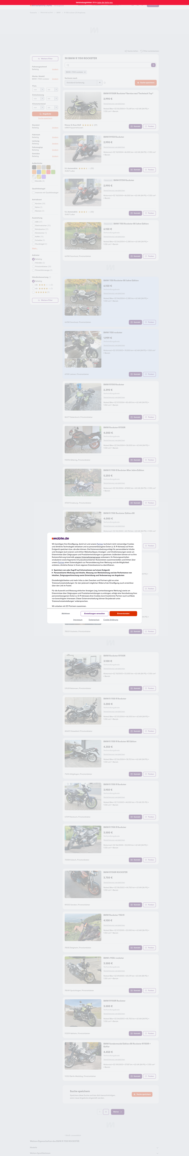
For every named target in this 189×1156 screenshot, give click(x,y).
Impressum (77, 620)
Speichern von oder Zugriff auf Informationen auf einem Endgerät (82, 570)
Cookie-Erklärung (110, 620)
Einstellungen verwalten (94, 613)
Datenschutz (94, 620)
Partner (100, 544)
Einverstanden (123, 613)
